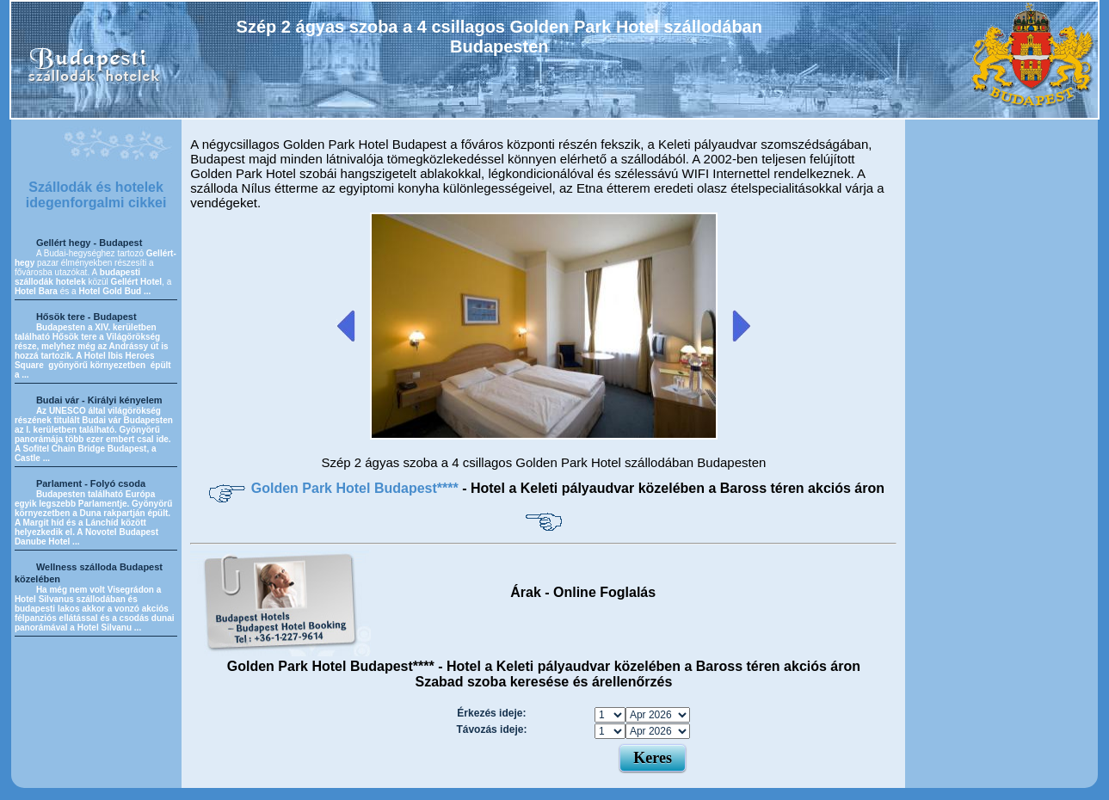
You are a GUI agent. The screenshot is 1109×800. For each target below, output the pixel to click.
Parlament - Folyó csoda (90, 483)
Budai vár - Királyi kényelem (99, 400)
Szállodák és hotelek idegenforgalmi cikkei (96, 195)
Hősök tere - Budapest (86, 316)
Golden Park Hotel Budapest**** (356, 488)
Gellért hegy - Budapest (89, 242)
